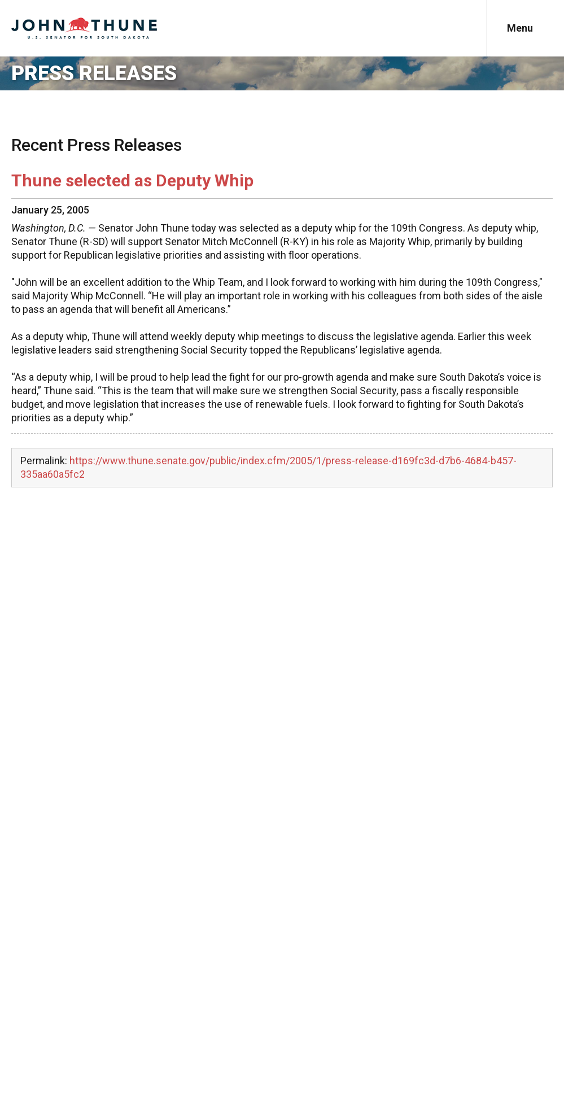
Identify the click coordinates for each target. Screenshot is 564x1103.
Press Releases (94, 73)
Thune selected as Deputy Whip (132, 180)
